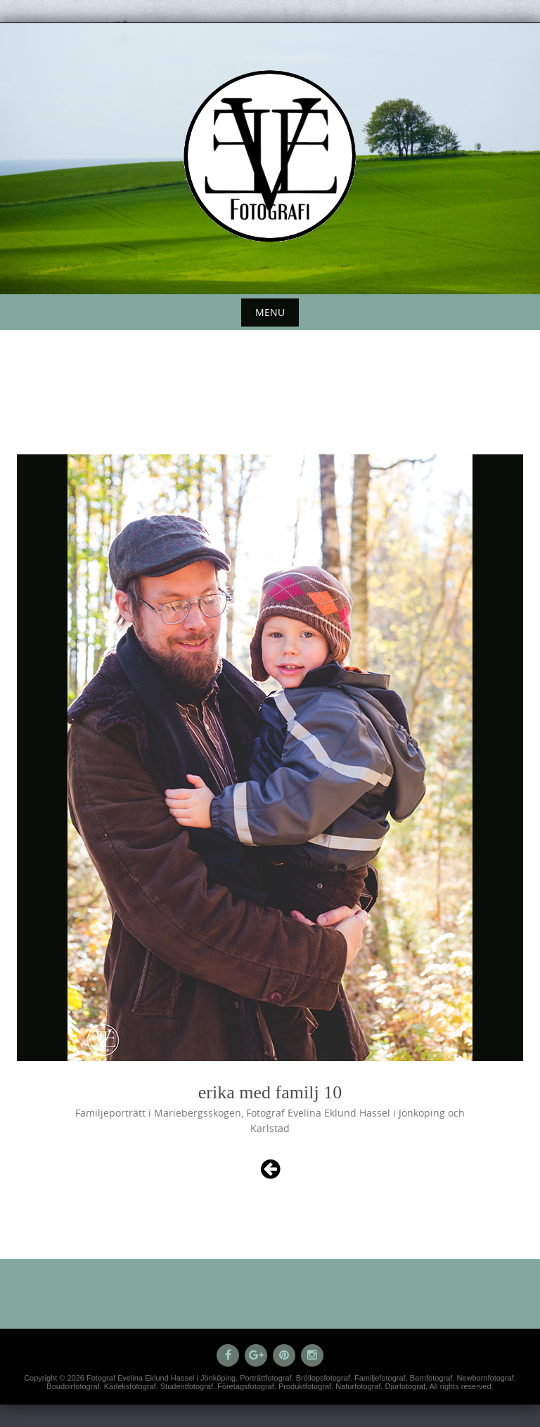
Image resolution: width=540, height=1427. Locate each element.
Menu (270, 312)
